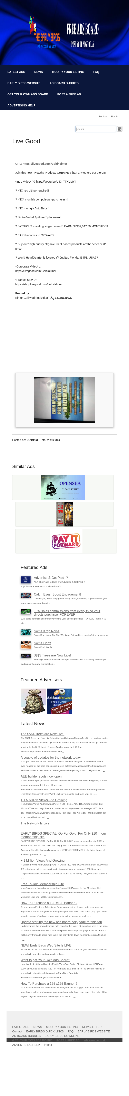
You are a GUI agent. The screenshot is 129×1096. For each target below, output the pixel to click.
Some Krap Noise (46, 631)
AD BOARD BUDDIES (64, 83)
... (63, 751)
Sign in (114, 116)
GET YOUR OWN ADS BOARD (28, 94)
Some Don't (42, 643)
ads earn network (95, 1040)
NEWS (38, 72)
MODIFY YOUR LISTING (68, 72)
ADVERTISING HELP (22, 105)
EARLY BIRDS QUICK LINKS (45, 1031)
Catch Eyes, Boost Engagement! (57, 594)
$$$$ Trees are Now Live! (52, 655)
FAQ (96, 72)
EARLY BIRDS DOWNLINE (62, 1036)
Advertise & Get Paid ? (51, 577)
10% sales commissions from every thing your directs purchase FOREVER (67, 612)
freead (48, 1044)
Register (103, 116)
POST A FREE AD (69, 94)
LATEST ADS (16, 72)
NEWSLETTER (92, 1027)
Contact (17, 1031)
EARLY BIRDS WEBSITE (24, 83)
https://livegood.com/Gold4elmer (45, 163)
